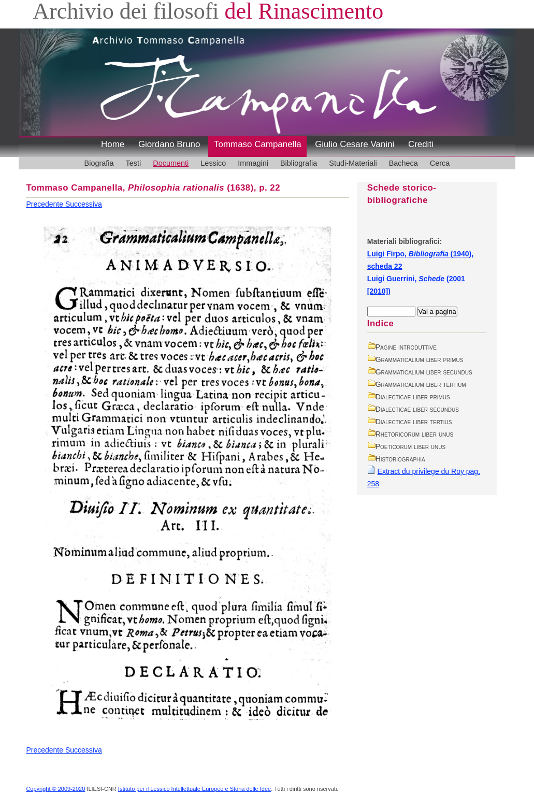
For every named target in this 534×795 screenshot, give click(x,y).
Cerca (440, 163)
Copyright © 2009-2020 (55, 789)
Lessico (213, 163)
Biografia (99, 163)
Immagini (253, 163)
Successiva (83, 204)
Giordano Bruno (169, 144)
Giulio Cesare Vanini (354, 144)
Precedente (45, 204)
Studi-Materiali (353, 163)
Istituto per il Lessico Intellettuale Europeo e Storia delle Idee (194, 789)
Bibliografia (298, 163)
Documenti (171, 163)
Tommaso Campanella (257, 144)
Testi (133, 163)
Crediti (421, 144)
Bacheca (403, 163)
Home (112, 144)
